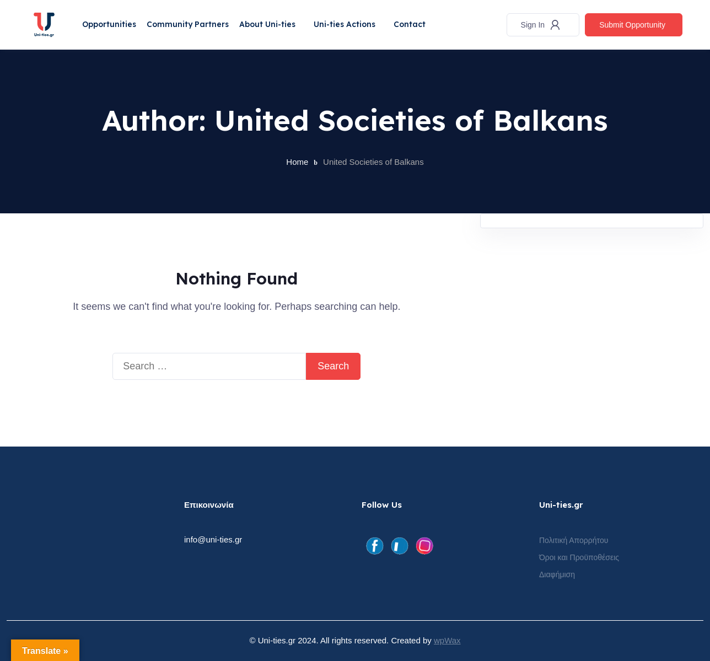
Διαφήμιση (557, 574)
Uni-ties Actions (349, 24)
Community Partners (190, 24)
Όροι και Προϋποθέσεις (579, 557)
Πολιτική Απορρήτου (573, 540)
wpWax (447, 640)
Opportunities (111, 24)
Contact (416, 24)
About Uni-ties (271, 24)
